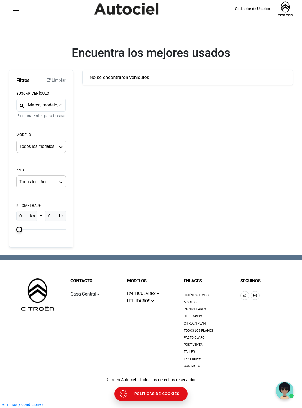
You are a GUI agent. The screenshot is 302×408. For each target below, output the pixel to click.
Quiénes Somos (196, 295)
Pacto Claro (194, 338)
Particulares (195, 309)
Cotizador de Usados (252, 8)
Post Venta (193, 345)
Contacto (192, 366)
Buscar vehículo (32, 93)
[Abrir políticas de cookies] (151, 394)
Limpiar (56, 80)
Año (20, 170)
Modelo (23, 135)
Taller (189, 352)
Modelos (191, 302)
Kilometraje (28, 206)
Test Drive (192, 359)
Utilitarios (193, 316)
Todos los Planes (198, 330)
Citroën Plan (195, 323)
